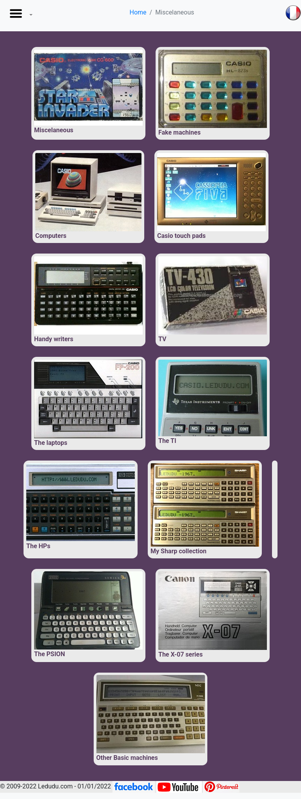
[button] (19, 16)
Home (137, 12)
